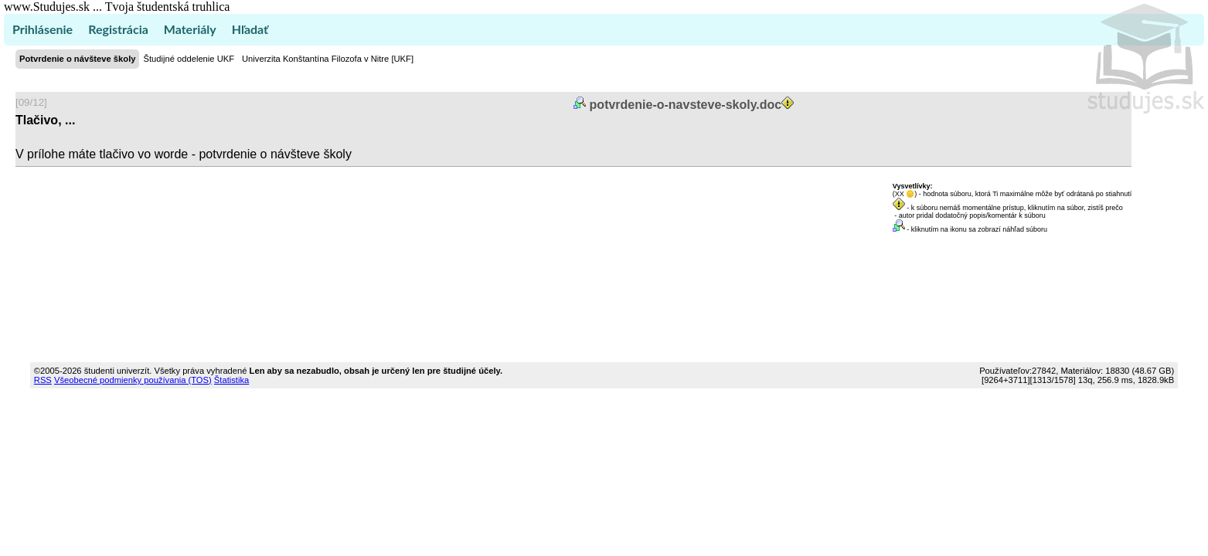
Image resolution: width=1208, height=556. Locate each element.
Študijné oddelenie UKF (188, 58)
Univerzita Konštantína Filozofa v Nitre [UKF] (327, 58)
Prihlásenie (42, 29)
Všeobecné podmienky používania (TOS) (133, 380)
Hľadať (250, 29)
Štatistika (231, 380)
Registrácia (118, 29)
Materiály (190, 29)
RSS (43, 380)
